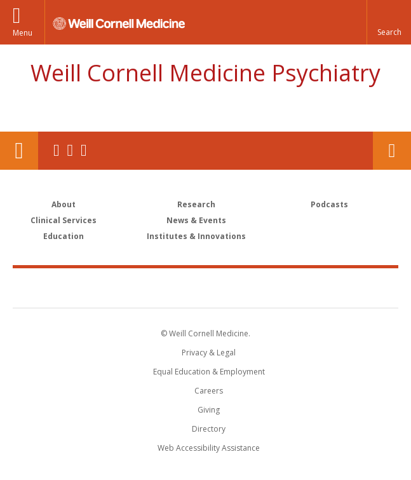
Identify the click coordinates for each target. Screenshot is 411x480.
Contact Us (392, 151)
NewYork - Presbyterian (292, 287)
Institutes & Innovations (196, 236)
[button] (389, 22)
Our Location (19, 151)
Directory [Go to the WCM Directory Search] (209, 428)
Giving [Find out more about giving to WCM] (209, 409)
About (63, 204)
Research (196, 204)
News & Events (196, 220)
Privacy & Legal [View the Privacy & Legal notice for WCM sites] (209, 352)
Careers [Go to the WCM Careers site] (208, 390)
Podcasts (329, 204)
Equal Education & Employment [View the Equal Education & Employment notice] (209, 371)
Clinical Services (63, 220)
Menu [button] (22, 32)
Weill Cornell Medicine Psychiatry (205, 72)
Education (63, 236)
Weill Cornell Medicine (131, 287)
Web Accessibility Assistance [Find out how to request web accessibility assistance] (209, 447)
